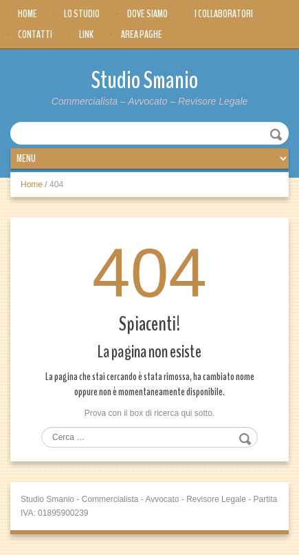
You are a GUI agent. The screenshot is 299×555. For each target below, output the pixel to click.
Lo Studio (82, 13)
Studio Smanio (144, 80)
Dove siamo (147, 13)
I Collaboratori (224, 13)
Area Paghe (141, 34)
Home (27, 13)
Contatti (35, 34)
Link (86, 34)
